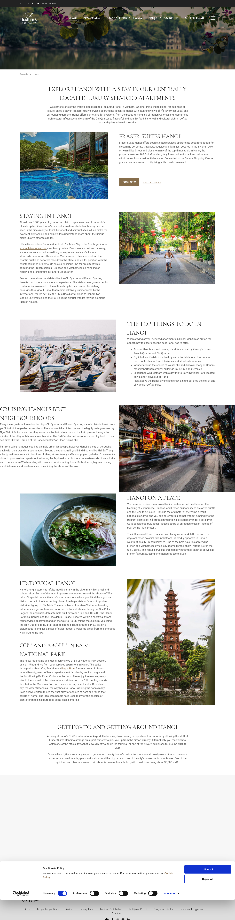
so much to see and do (33, 248)
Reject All (207, 860)
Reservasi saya (49, 3)
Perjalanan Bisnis (163, 18)
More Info (169, 875)
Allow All (208, 851)
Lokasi (71, 18)
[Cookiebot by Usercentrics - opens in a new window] (21, 875)
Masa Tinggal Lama (125, 18)
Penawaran (93, 18)
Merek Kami (194, 18)
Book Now (129, 182)
